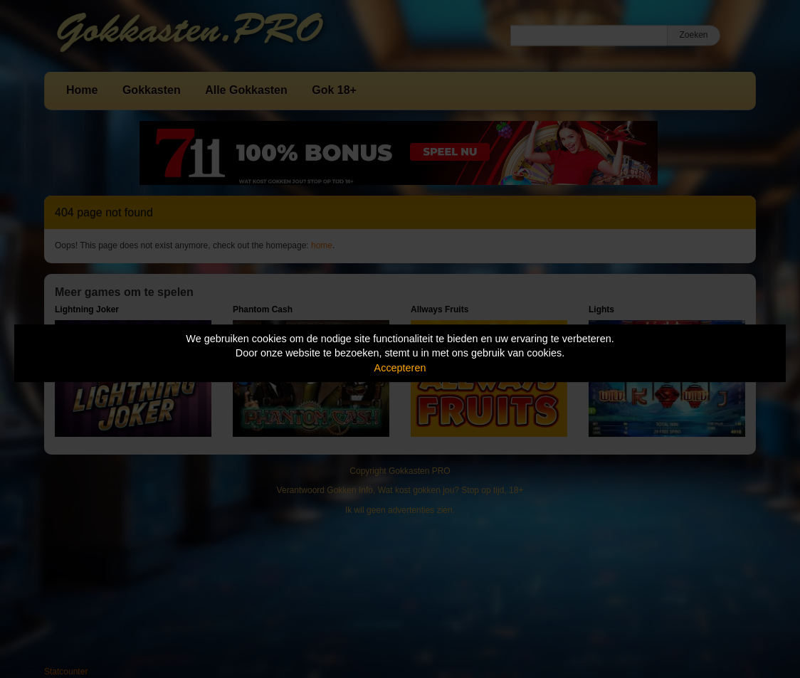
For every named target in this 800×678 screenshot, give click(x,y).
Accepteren (400, 368)
